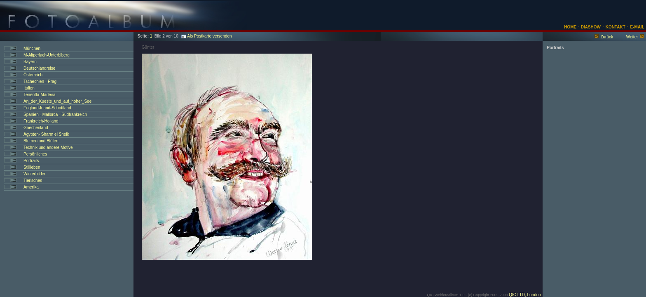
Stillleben (31, 167)
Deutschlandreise (39, 68)
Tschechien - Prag (39, 81)
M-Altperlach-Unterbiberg (46, 55)
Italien (29, 88)
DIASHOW (590, 27)
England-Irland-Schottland (47, 108)
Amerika (31, 187)
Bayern (30, 61)
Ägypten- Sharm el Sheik (46, 134)
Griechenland (35, 127)
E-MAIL (637, 27)
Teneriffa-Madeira (39, 94)
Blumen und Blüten (41, 141)
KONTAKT (615, 27)
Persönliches (35, 154)
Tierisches (32, 180)
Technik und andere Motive (48, 147)
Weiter (632, 37)
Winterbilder (34, 174)
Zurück (606, 37)
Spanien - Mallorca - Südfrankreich (55, 114)
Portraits (31, 160)
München (31, 48)
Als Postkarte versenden (206, 36)
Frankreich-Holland (40, 121)
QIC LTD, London (525, 294)
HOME (570, 27)
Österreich (32, 75)
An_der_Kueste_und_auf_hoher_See (57, 101)
